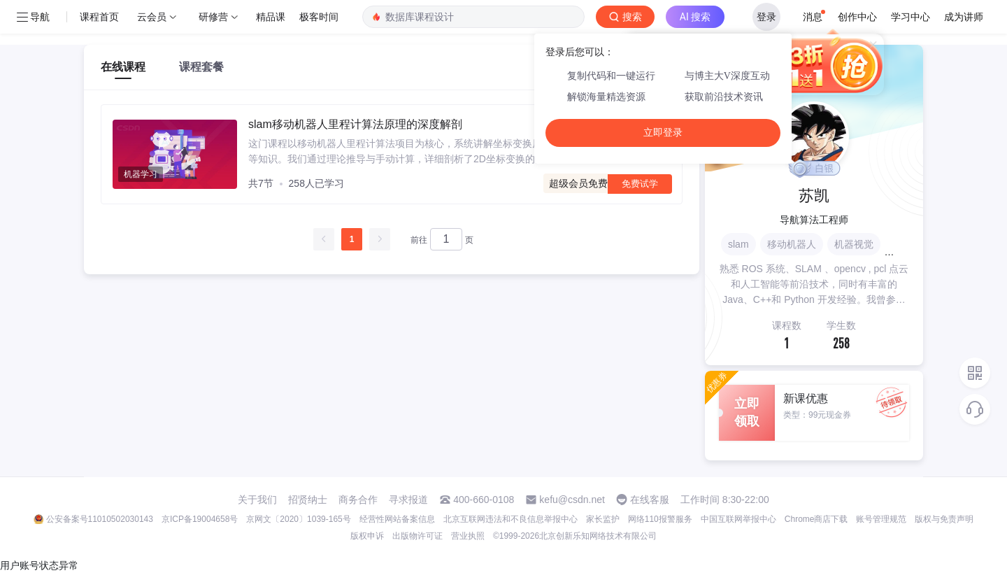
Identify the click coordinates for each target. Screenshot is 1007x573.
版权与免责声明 (944, 519)
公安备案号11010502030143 (99, 519)
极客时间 (318, 16)
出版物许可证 (417, 536)
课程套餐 (201, 67)
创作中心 (857, 16)
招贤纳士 (307, 499)
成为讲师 (963, 16)
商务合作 (358, 499)
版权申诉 (367, 536)
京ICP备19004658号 (200, 519)
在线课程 (123, 67)
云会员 (151, 16)
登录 (766, 16)
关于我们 (257, 499)
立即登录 (663, 132)
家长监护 (603, 519)
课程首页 (99, 16)
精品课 (270, 16)
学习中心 (910, 16)
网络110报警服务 (660, 519)
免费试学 (640, 183)
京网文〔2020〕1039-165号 (298, 519)
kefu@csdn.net (572, 499)
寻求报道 (408, 499)
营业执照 (468, 536)
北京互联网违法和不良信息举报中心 (510, 519)
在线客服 (649, 499)
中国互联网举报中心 (738, 519)
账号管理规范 (881, 519)
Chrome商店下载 (816, 519)
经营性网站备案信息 (397, 519)
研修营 (213, 16)
